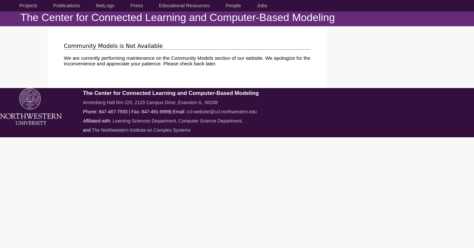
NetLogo (105, 5)
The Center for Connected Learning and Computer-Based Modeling (177, 17)
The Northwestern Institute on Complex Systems (141, 130)
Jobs (262, 5)
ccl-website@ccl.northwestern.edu (222, 111)
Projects (28, 5)
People (233, 5)
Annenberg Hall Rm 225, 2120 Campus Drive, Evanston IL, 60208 (150, 102)
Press (136, 5)
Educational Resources (184, 5)
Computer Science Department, (210, 121)
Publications (66, 5)
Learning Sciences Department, (145, 121)
